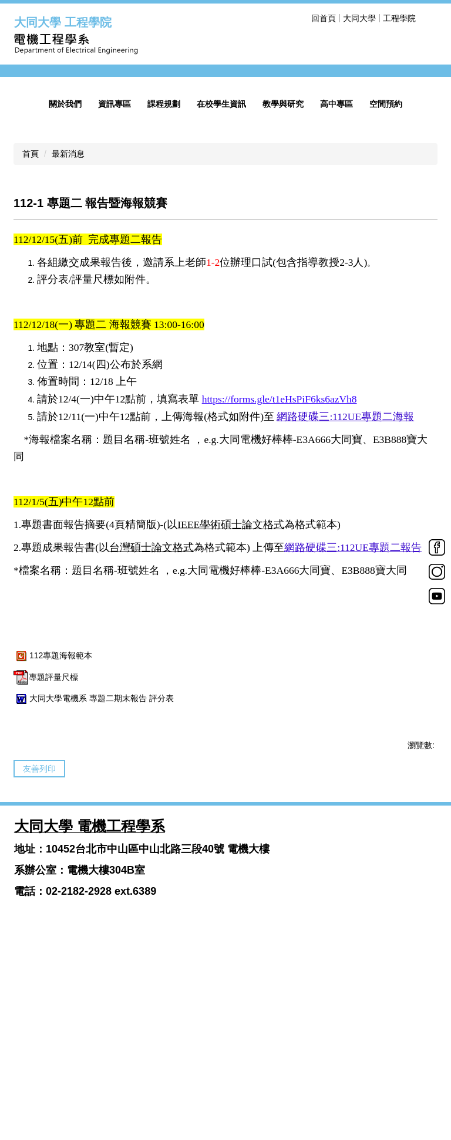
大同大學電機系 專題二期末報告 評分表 (94, 869)
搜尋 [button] (430, 18)
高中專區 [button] (336, 275)
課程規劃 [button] (163, 275)
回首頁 (363, 18)
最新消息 (68, 325)
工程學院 (399, 18)
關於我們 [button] (65, 275)
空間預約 (385, 275)
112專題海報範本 (53, 826)
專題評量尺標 (46, 848)
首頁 (30, 325)
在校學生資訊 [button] (221, 275)
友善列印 (39, 940)
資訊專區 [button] (114, 275)
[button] (28, 156)
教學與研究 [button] (283, 275)
